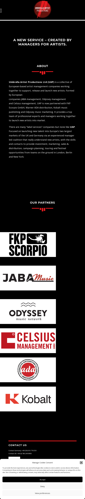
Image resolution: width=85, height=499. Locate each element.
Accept (42, 479)
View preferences (42, 493)
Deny (42, 486)
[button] (81, 462)
